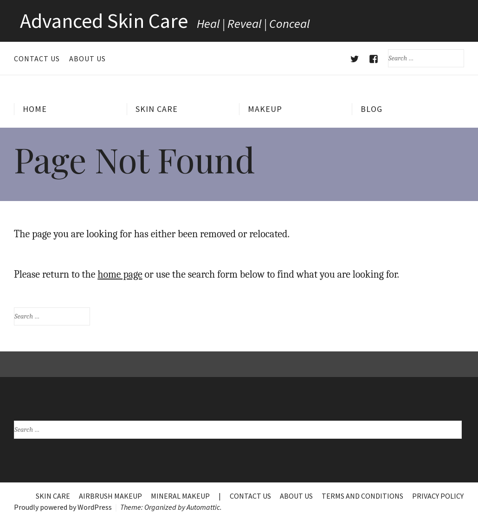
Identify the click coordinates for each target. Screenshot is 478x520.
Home (35, 109)
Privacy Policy (438, 495)
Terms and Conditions (362, 495)
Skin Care (157, 109)
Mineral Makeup (180, 495)
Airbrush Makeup (110, 495)
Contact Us (37, 58)
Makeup (265, 109)
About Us (87, 58)
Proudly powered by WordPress (63, 507)
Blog (371, 109)
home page (119, 274)
